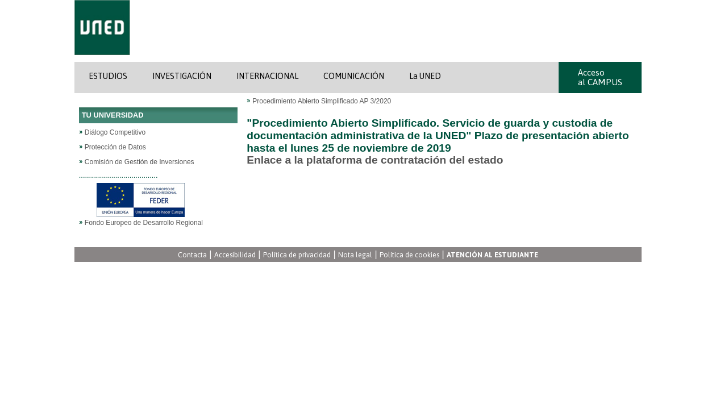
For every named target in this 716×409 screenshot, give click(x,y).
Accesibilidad (235, 255)
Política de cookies (409, 255)
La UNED (425, 76)
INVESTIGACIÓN (181, 76)
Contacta (192, 255)
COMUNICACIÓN (353, 76)
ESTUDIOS (108, 76)
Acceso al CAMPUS (600, 77)
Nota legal (355, 255)
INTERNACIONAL (267, 76)
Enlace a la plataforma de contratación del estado (375, 160)
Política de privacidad (297, 255)
